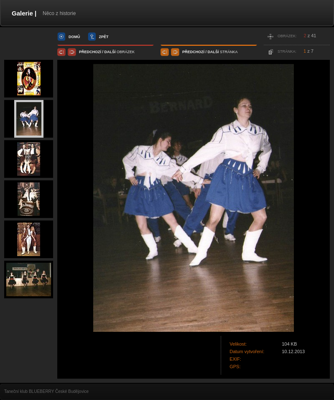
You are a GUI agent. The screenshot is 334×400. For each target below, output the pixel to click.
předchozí (90, 52)
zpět (104, 37)
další (110, 52)
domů (74, 37)
